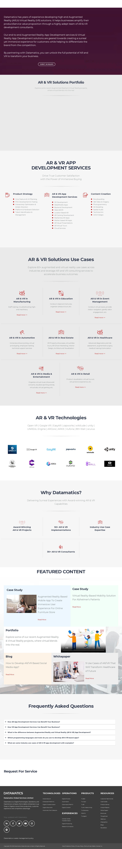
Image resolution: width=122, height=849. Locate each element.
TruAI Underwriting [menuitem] (86, 807)
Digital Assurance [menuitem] (47, 807)
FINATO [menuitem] (83, 813)
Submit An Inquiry (46, 64)
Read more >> (22, 315)
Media (93, 846)
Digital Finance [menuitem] (66, 798)
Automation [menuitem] (65, 801)
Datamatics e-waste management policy (18, 838)
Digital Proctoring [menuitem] (67, 823)
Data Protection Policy (68, 846)
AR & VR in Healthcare (100, 337)
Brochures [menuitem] (103, 813)
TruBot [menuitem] (83, 798)
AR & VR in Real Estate (61, 337)
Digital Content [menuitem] (66, 807)
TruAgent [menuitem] (84, 816)
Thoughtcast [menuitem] (104, 816)
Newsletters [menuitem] (104, 827)
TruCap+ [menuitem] (83, 801)
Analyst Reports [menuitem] (105, 807)
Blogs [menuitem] (102, 825)
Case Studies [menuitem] (104, 801)
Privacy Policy (79, 846)
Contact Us (99, 846)
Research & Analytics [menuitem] (67, 826)
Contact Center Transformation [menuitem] (66, 819)
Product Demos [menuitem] (105, 804)
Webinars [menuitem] (103, 819)
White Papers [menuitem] (104, 810)
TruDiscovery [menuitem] (85, 810)
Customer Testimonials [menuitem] (107, 798)
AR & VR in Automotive (22, 337)
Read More (42, 620)
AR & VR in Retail (80, 374)
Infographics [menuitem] (104, 822)
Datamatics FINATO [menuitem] (67, 804)
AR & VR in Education (61, 298)
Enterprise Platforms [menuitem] (48, 801)
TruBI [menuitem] (82, 804)
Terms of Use (87, 846)
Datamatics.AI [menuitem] (47, 798)
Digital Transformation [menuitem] (49, 804)
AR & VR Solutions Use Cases (61, 259)
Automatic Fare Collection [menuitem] (50, 810)
